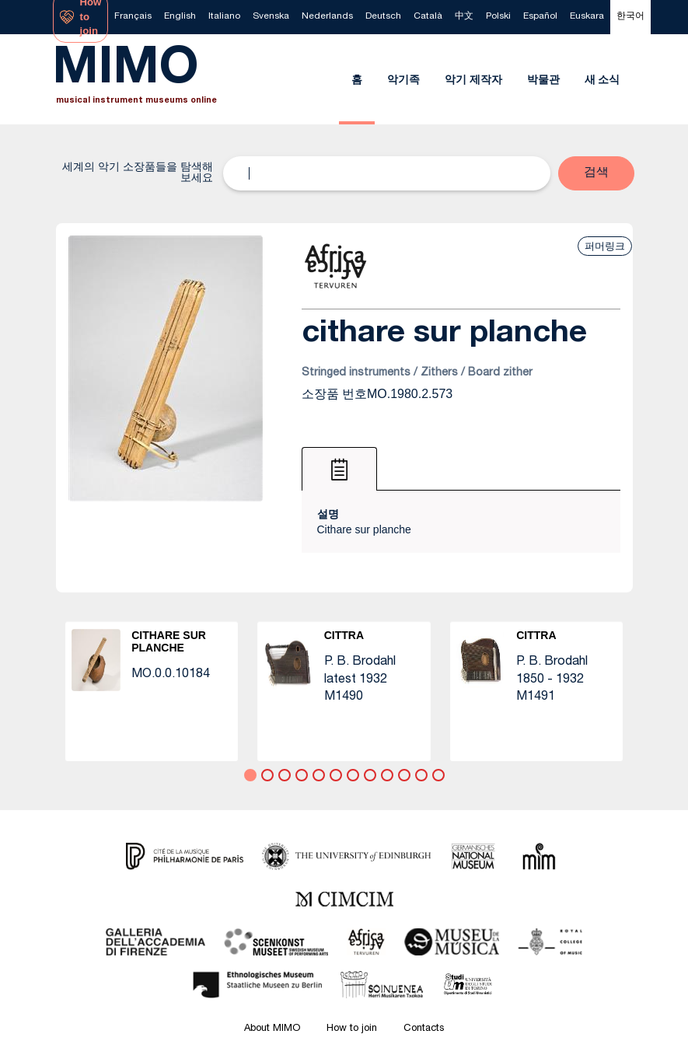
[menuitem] (133, 17)
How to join (352, 1029)
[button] (596, 173)
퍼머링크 (605, 246)
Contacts (423, 1029)
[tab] (339, 469)
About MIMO (272, 1029)
